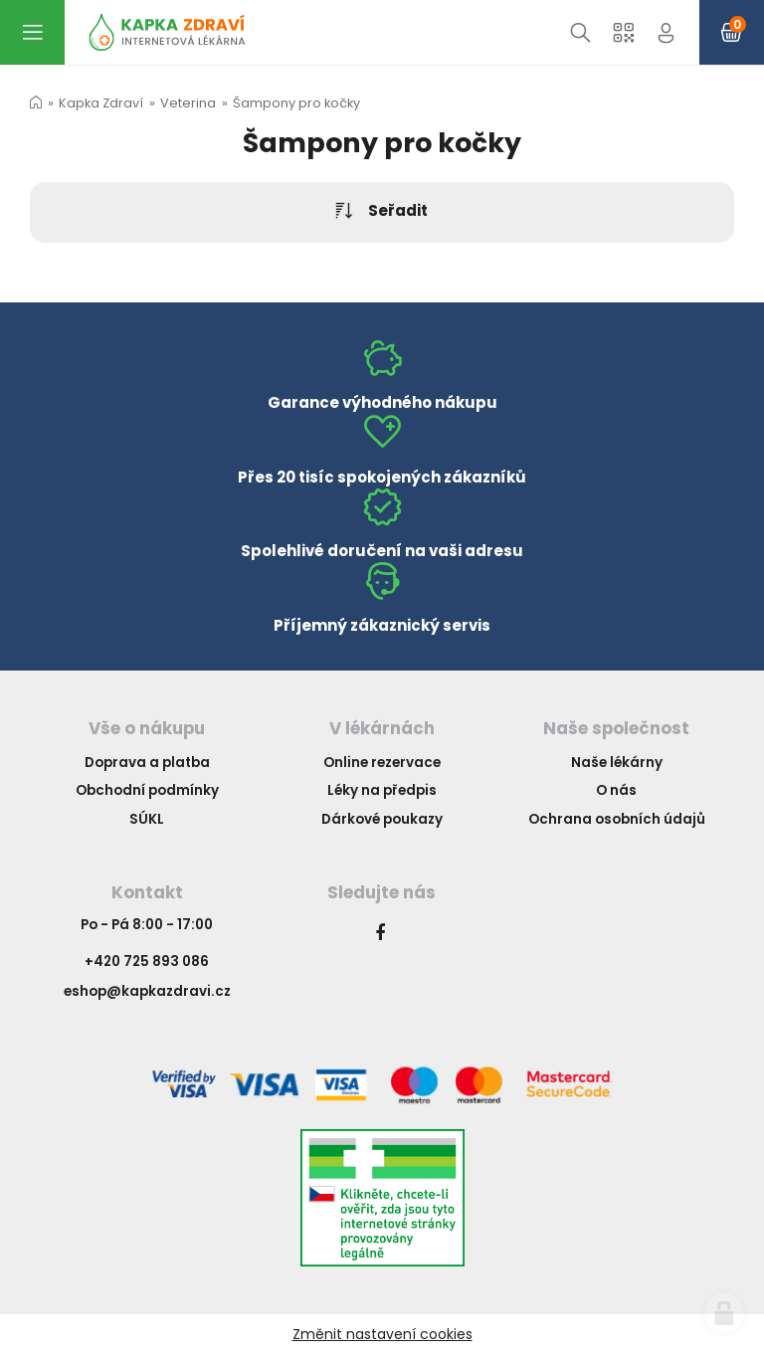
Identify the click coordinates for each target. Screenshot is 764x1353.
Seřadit (382, 211)
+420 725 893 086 (147, 961)
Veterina (188, 103)
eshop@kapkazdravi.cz (147, 991)
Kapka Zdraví (101, 103)
